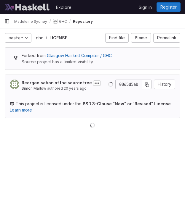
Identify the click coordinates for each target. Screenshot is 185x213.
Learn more (21, 109)
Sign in (145, 7)
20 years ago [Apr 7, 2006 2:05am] (75, 88)
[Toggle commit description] (97, 83)
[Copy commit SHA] (146, 84)
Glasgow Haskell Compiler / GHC (79, 55)
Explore (63, 7)
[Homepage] (27, 7)
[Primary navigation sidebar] (7, 21)
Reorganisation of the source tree (57, 82)
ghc (39, 37)
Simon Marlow (34, 88)
